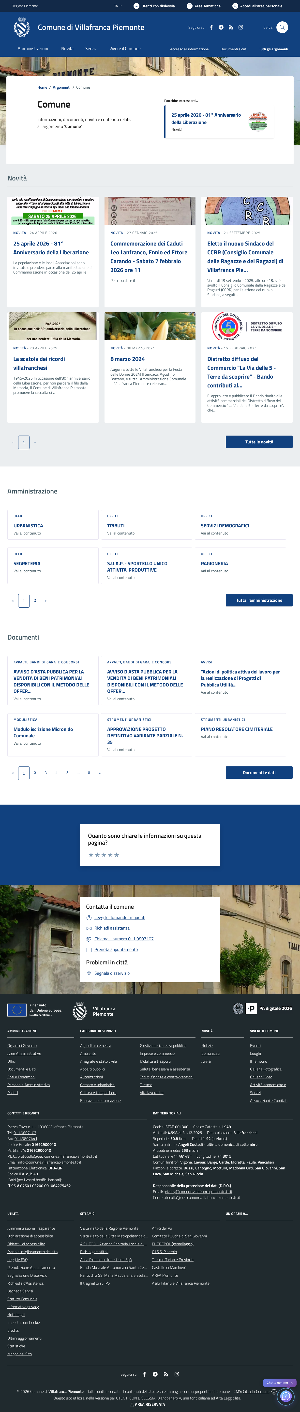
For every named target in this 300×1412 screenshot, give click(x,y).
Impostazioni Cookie (23, 1322)
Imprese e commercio (157, 1053)
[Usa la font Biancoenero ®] (154, 6)
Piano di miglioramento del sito (32, 1252)
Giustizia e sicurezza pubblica (163, 1045)
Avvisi (206, 662)
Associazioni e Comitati (268, 1100)
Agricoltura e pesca (95, 1045)
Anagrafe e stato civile (98, 1061)
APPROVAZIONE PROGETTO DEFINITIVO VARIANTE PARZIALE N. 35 (145, 735)
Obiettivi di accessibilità (26, 1244)
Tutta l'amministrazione (259, 600)
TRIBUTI (116, 525)
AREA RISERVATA (147, 1404)
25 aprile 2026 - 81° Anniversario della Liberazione (206, 118)
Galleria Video (261, 1077)
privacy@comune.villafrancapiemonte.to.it (198, 1191)
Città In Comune (256, 1391)
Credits (13, 1330)
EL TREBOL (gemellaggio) (173, 1244)
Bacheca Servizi (20, 1291)
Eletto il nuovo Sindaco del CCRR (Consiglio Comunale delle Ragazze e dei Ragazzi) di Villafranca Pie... (245, 256)
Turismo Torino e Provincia (173, 1259)
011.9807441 (26, 1138)
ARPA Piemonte (165, 1275)
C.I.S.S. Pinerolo (164, 1252)
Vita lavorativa (152, 1093)
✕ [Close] (291, 1382)
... (78, 772)
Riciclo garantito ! (94, 1252)
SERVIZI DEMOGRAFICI (225, 525)
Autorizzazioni (91, 1077)
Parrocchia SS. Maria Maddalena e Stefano (115, 1275)
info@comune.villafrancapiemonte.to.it (49, 1162)
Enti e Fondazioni (21, 1077)
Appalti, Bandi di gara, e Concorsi (46, 662)
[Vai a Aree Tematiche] (203, 6)
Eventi (255, 1045)
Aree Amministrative (24, 1053)
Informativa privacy (23, 1307)
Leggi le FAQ (17, 1259)
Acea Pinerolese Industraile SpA (106, 1259)
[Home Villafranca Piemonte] (78, 27)
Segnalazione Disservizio (27, 1275)
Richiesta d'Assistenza (25, 1283)
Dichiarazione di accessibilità (30, 1236)
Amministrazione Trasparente (31, 1228)
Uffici (19, 516)
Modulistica (25, 719)
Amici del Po (162, 1228)
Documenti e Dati (21, 1069)
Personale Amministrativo (28, 1085)
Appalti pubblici (92, 1069)
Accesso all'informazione (189, 49)
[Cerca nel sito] (282, 27)
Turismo (146, 1085)
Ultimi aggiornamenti (24, 1338)
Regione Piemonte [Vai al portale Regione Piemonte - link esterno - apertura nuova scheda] (25, 5)
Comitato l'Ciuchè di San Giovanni (179, 1236)
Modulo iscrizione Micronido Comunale (43, 732)
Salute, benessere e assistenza (165, 1069)
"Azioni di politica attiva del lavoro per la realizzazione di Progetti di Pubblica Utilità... (240, 678)
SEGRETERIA (27, 563)
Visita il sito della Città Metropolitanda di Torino (118, 1236)
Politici (12, 1093)
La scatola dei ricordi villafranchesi (39, 363)
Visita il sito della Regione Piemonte (109, 1228)
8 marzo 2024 (127, 358)
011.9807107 (25, 1133)
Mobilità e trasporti (155, 1061)
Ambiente (88, 1053)
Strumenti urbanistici (129, 719)
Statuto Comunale (22, 1299)
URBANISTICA (28, 525)
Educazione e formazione (100, 1100)
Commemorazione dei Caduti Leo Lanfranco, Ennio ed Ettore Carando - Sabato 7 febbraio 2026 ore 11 (148, 256)
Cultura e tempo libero (98, 1093)
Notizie (207, 1045)
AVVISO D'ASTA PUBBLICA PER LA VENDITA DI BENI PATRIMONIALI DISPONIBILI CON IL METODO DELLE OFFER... (51, 681)
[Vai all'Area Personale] (257, 6)
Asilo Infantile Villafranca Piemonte (181, 1283)
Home (42, 87)
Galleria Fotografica (266, 1069)
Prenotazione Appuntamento (31, 1267)
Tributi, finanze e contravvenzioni (166, 1077)
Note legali (16, 1314)
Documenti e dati (259, 772)
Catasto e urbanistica (97, 1085)
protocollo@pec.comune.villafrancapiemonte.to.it (57, 1156)
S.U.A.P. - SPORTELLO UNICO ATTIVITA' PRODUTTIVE (137, 567)
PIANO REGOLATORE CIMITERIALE (237, 729)
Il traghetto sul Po (95, 1283)
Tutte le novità (259, 442)
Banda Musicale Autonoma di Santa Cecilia (115, 1267)
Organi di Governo (22, 1045)
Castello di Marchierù (169, 1267)
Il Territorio (258, 1061)
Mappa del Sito (19, 1354)
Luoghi (255, 1053)
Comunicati (210, 1053)
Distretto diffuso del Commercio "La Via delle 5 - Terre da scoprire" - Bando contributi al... (241, 372)
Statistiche (16, 1346)
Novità (20, 232)
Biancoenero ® (169, 1398)
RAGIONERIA (214, 563)
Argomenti (62, 87)
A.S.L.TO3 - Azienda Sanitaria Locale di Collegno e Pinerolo (128, 1244)
